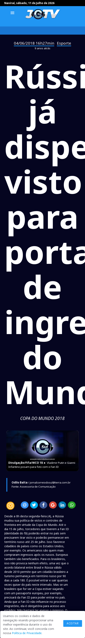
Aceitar (72, 623)
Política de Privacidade (27, 633)
